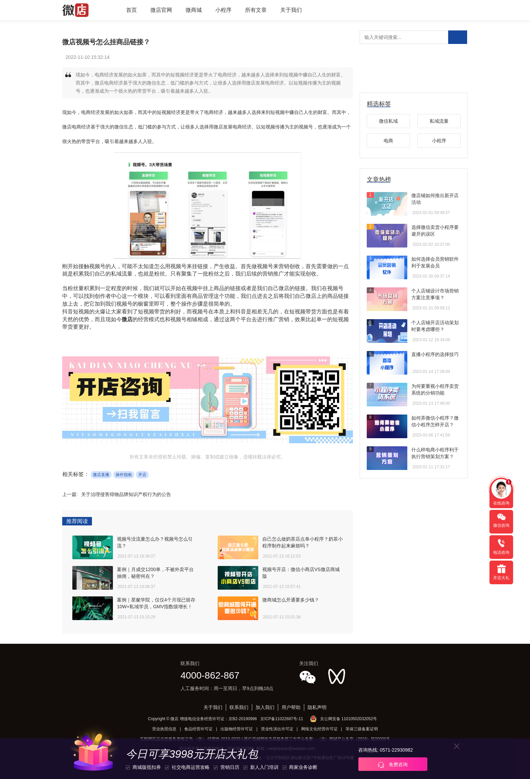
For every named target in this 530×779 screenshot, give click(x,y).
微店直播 (101, 474)
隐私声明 (317, 707)
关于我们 (291, 10)
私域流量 (439, 121)
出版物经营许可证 (236, 729)
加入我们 (265, 707)
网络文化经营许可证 (319, 729)
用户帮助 (291, 707)
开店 (142, 474)
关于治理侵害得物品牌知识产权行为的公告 (126, 494)
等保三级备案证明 (361, 729)
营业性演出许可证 (277, 729)
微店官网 (161, 10)
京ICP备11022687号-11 (281, 718)
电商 (388, 140)
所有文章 (256, 10)
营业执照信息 (164, 729)
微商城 (194, 10)
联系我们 (239, 707)
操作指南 (124, 474)
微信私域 (388, 121)
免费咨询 (393, 765)
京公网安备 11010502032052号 (348, 718)
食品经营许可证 (198, 729)
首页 (131, 10)
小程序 (223, 10)
